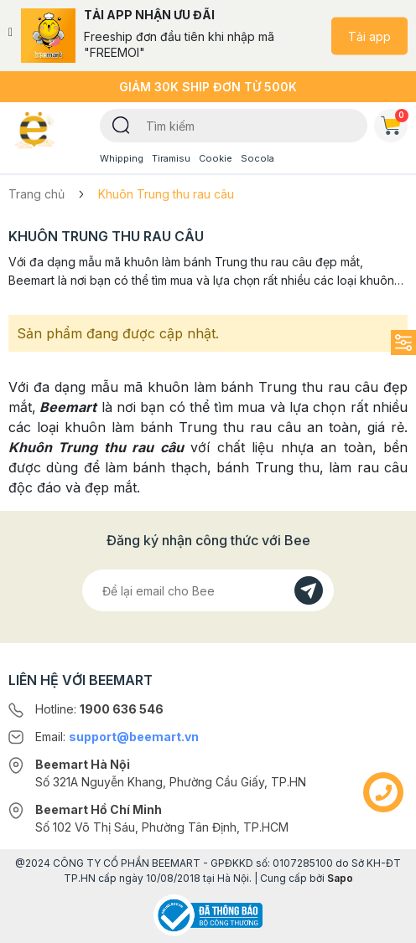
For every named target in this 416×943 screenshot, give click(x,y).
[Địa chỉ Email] (208, 590)
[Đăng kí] (308, 590)
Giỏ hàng (394, 122)
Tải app (369, 35)
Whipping (121, 158)
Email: (117, 736)
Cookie (215, 158)
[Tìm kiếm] (121, 124)
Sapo (340, 878)
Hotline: (99, 709)
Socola (257, 158)
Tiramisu (171, 158)
